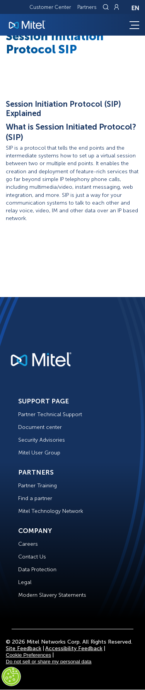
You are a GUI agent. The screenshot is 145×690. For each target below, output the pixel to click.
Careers (28, 544)
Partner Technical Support (50, 414)
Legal (24, 582)
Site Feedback (23, 648)
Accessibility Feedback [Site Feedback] (73, 648)
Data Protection (37, 569)
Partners (87, 7)
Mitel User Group (39, 452)
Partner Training (37, 485)
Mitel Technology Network (50, 511)
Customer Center (50, 7)
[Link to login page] (116, 7)
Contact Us (32, 556)
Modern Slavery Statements (52, 595)
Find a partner (35, 498)
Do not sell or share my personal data (49, 661)
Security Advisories (41, 440)
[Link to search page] (107, 7)
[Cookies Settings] (11, 676)
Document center (40, 427)
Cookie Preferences (28, 655)
